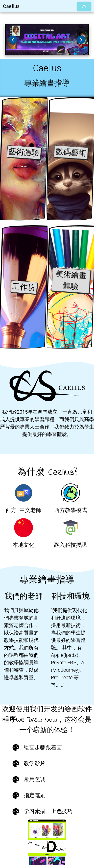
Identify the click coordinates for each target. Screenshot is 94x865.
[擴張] (84, 6)
